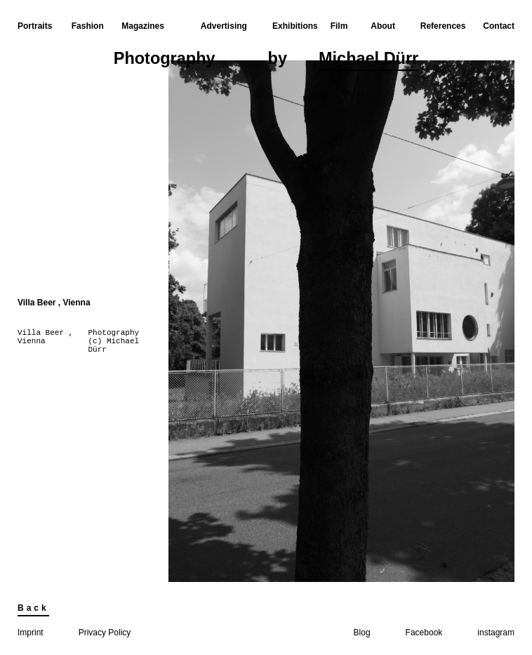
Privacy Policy (105, 632)
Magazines (142, 26)
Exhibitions (295, 26)
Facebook (424, 632)
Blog (362, 632)
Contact (498, 26)
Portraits (35, 26)
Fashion (88, 26)
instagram (495, 632)
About (383, 26)
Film (339, 26)
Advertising (224, 26)
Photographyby (266, 60)
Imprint (31, 632)
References (443, 26)
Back (33, 608)
